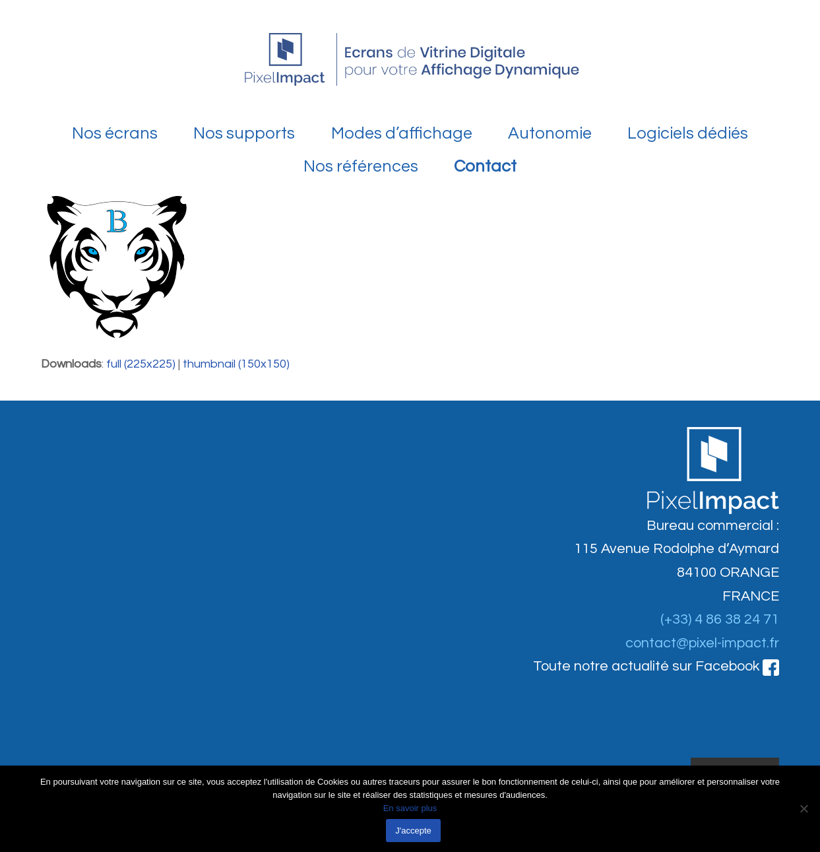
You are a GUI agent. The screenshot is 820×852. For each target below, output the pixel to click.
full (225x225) (140, 364)
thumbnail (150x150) (236, 364)
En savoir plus (410, 808)
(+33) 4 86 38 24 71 (719, 619)
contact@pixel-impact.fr (702, 643)
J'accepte (413, 831)
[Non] (803, 808)
